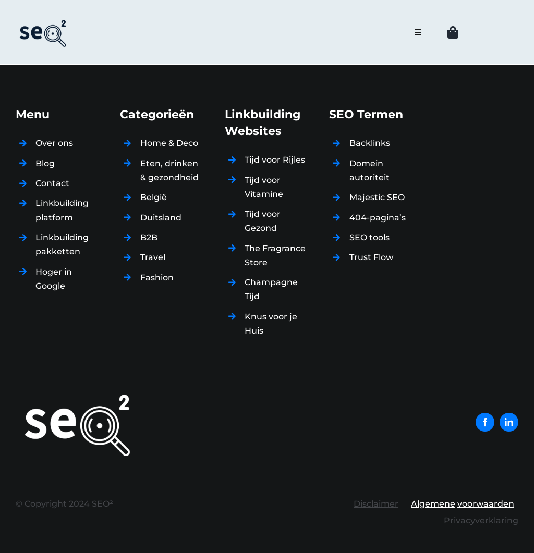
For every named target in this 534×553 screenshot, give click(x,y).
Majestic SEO (377, 197)
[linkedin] (509, 422)
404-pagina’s (377, 218)
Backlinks (369, 143)
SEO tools (369, 237)
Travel (152, 257)
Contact (52, 183)
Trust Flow (371, 257)
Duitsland (160, 218)
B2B (148, 237)
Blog (45, 163)
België (153, 197)
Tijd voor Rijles (275, 160)
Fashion (157, 277)
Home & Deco (169, 143)
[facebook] (485, 422)
